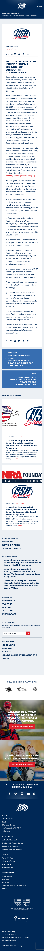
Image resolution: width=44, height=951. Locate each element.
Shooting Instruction (12, 849)
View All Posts (11, 548)
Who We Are (7, 858)
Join (39, 6)
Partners (6, 864)
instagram (9, 614)
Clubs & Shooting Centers (19, 655)
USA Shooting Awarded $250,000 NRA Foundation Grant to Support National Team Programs (21, 573)
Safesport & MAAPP (11, 828)
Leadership (7, 867)
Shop (5, 658)
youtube (7, 611)
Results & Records (10, 846)
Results (7, 542)
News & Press (15, 13)
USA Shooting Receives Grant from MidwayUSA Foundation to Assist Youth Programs (22, 562)
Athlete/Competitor (11, 840)
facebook (8, 601)
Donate (7, 648)
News (8, 13)
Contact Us (7, 819)
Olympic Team (8, 861)
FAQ (4, 822)
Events (6, 652)
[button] (15, 54)
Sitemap (6, 831)
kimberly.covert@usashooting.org (20, 176)
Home (4, 13)
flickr (6, 607)
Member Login (8, 825)
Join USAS (8, 645)
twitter (7, 604)
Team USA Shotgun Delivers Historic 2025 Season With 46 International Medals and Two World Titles (20, 584)
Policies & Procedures (12, 843)
